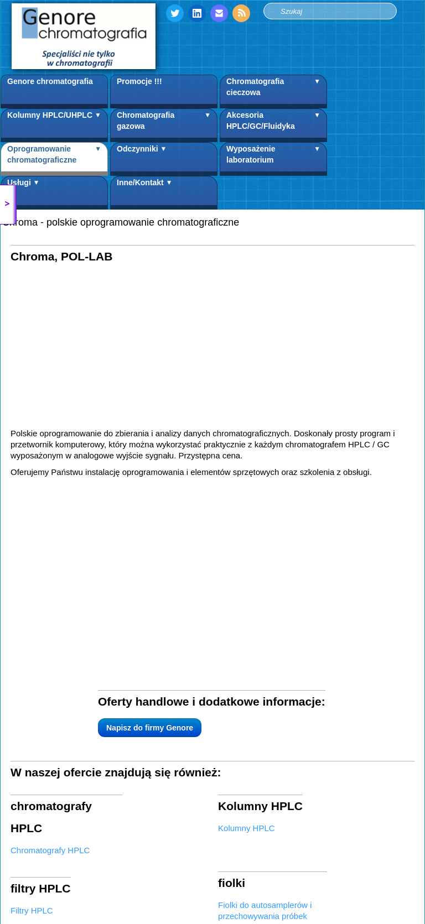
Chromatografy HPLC (50, 634)
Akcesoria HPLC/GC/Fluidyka (273, 123)
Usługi (23, 191)
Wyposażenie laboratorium (273, 157)
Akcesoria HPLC (41, 745)
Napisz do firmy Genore (78, 546)
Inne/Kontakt (144, 191)
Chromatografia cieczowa (273, 89)
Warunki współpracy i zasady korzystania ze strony (94, 864)
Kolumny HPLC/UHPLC (54, 123)
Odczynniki (142, 157)
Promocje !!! (139, 81)
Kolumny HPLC (246, 634)
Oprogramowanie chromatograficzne (54, 157)
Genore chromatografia (50, 81)
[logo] (84, 36)
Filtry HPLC (32, 684)
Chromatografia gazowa (164, 123)
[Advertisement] (212, 350)
